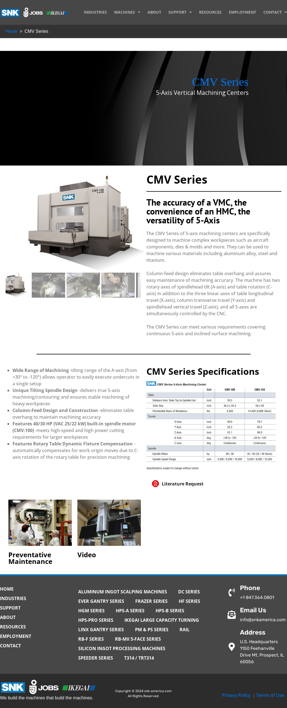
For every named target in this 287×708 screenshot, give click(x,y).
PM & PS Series (151, 629)
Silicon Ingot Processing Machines (121, 648)
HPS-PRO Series (95, 620)
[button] (211, 483)
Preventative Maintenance (30, 558)
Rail (185, 629)
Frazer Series (151, 601)
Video (86, 554)
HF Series (189, 601)
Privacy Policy (236, 695)
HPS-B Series (170, 611)
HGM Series (91, 611)
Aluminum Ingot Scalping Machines (122, 592)
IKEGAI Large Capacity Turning (161, 620)
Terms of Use (270, 695)
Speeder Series (95, 658)
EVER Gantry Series (101, 601)
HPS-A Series (130, 611)
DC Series (189, 592)
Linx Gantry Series (101, 629)
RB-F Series (91, 639)
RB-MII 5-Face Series (138, 639)
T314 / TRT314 (139, 658)
